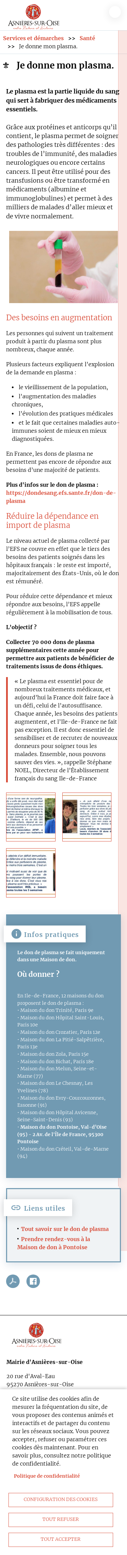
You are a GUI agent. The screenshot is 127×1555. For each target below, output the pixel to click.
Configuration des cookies (61, 1499)
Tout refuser (60, 1519)
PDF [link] (13, 1281)
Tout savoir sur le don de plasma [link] (65, 1229)
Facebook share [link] (33, 1281)
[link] (34, 15)
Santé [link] (87, 38)
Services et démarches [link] (33, 38)
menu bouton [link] (115, 12)
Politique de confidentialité (47, 1476)
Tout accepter (61, 1539)
